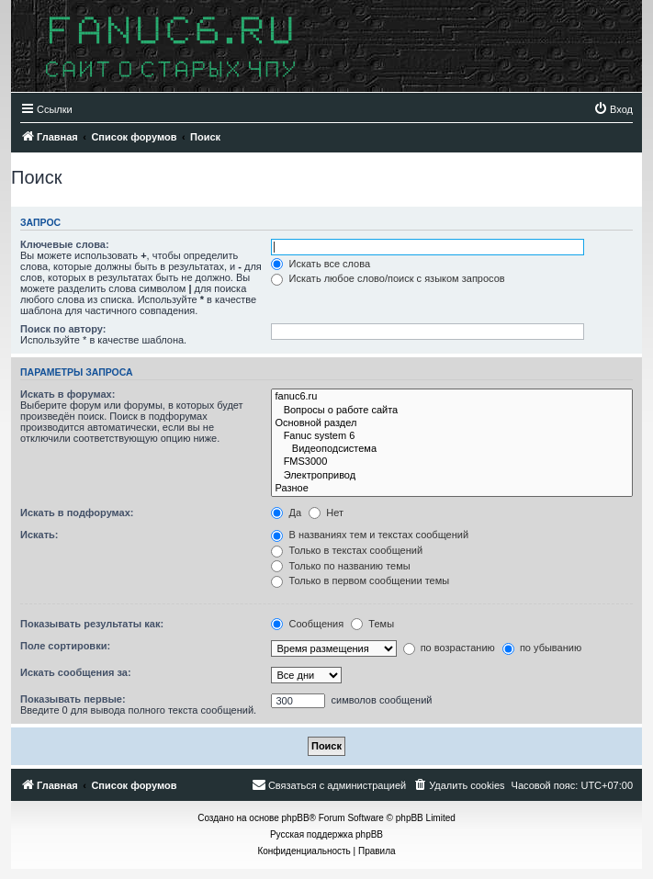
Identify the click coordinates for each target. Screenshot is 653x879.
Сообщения (307, 623)
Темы (372, 623)
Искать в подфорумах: (77, 512)
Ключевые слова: (64, 244)
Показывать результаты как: (91, 623)
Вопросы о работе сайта (452, 410)
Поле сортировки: (65, 645)
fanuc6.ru (452, 396)
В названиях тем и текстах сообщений (369, 534)
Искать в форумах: (67, 394)
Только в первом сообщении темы (360, 580)
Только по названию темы (340, 565)
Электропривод (452, 475)
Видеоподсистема (452, 449)
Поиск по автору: (63, 328)
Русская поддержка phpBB (326, 834)
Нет (326, 512)
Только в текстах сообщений (346, 550)
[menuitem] (613, 109)
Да (286, 512)
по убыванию (541, 647)
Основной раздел (452, 423)
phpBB (296, 818)
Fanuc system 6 (452, 436)
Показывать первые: (73, 698)
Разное (452, 488)
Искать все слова (320, 263)
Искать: (39, 534)
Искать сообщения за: (75, 672)
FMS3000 (452, 462)
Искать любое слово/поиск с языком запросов (387, 278)
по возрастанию (449, 647)
